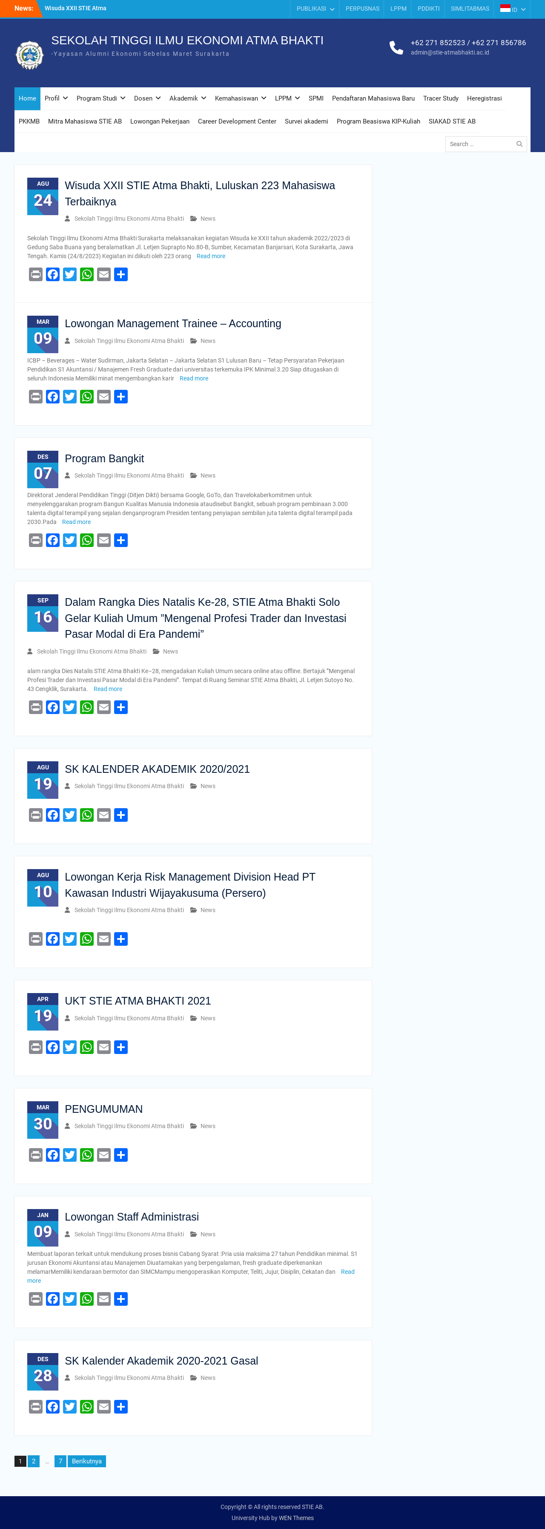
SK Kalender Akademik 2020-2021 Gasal (161, 1361)
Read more (211, 256)
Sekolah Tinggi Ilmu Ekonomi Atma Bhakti (129, 218)
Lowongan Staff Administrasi (132, 1217)
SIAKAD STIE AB (452, 121)
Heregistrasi (484, 98)
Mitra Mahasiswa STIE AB (85, 121)
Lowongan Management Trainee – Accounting (173, 323)
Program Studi (97, 98)
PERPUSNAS (362, 8)
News (208, 218)
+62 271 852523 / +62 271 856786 (468, 42)
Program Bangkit (104, 458)
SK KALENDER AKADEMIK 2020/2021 (157, 769)
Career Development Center (237, 121)
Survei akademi (306, 121)
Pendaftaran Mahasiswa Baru (373, 98)
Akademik (183, 98)
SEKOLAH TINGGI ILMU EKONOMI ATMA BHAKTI (187, 40)
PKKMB (29, 121)
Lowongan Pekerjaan (159, 121)
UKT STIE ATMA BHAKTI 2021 (138, 1001)
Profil (52, 98)
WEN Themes (296, 1518)
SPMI (316, 98)
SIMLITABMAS (470, 8)
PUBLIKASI (311, 8)
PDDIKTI (429, 8)
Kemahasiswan (236, 98)
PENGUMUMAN (104, 1109)
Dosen (143, 98)
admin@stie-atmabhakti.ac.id (450, 52)
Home (27, 98)
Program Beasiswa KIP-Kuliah (378, 121)
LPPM (398, 8)
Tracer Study (441, 98)
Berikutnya (87, 1461)
